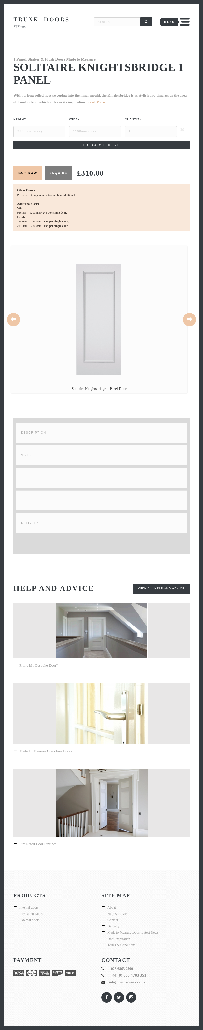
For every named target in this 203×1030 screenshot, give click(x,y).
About (111, 907)
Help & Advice (117, 914)
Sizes (26, 455)
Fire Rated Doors (31, 914)
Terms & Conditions (121, 945)
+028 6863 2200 (121, 969)
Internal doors (28, 907)
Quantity (133, 119)
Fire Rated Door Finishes (37, 844)
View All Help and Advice (161, 588)
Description (33, 432)
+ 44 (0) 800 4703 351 (127, 975)
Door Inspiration (118, 939)
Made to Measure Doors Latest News (133, 932)
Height (19, 119)
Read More (96, 102)
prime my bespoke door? (38, 665)
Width (74, 119)
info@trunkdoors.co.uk (127, 982)
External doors (29, 920)
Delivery (30, 523)
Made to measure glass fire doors (45, 751)
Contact (112, 920)
